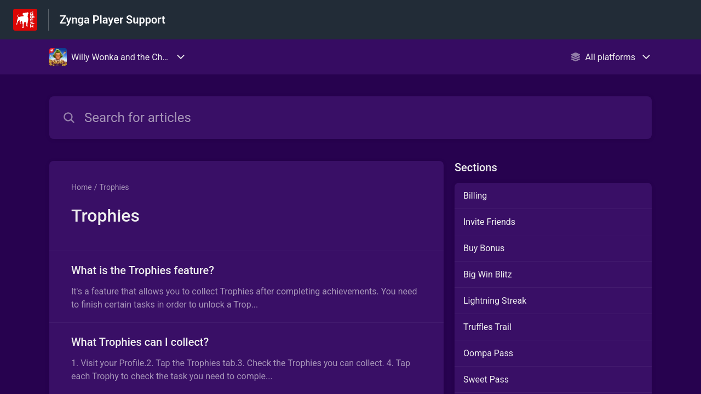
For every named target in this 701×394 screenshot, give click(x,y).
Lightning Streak (494, 301)
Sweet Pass (486, 379)
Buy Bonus (483, 248)
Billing (475, 195)
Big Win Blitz (487, 274)
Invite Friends (489, 222)
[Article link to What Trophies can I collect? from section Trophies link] (246, 358)
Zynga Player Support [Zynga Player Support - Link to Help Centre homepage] (112, 19)
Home (81, 187)
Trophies (114, 187)
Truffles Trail (487, 327)
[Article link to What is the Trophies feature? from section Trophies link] (246, 286)
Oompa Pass (488, 353)
